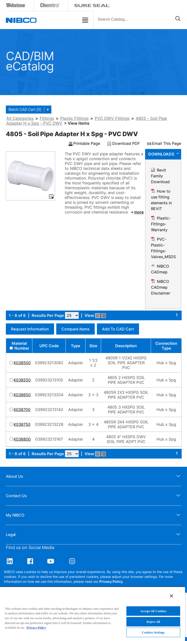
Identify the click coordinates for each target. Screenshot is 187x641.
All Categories (20, 118)
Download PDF (126, 143)
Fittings (47, 118)
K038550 (22, 380)
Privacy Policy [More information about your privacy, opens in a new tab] (36, 627)
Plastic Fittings (74, 118)
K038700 (22, 409)
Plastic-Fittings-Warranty (161, 224)
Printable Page (86, 143)
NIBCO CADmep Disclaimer (160, 287)
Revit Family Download (160, 176)
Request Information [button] (30, 329)
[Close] (171, 596)
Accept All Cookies (153, 611)
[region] (92, 613)
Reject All (153, 622)
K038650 (22, 394)
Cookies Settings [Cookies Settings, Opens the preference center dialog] (153, 632)
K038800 (22, 439)
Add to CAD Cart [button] (118, 329)
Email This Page (166, 143)
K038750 (22, 424)
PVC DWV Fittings (112, 118)
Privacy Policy (111, 581)
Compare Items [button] (75, 329)
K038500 (22, 362)
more (137, 212)
